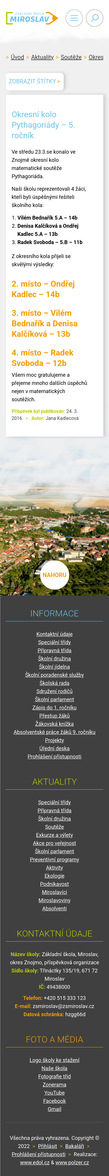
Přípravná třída (54, 650)
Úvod (17, 57)
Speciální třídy (54, 642)
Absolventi (54, 908)
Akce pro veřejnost (54, 843)
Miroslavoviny (55, 900)
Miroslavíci (54, 892)
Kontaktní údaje (54, 634)
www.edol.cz (35, 1162)
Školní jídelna (54, 667)
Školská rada (54, 683)
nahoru (55, 575)
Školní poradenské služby (54, 675)
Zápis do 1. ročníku (54, 707)
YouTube (54, 1093)
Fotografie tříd (54, 1076)
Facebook (54, 1101)
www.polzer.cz (72, 1162)
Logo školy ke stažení (55, 1060)
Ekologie (54, 876)
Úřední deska (54, 748)
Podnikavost (54, 884)
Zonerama (54, 1085)
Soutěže (71, 57)
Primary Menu (74, 18)
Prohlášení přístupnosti (54, 756)
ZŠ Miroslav (32, 18)
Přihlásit (47, 1146)
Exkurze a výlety (54, 835)
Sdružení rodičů (54, 691)
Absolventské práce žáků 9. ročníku (55, 732)
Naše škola (54, 1068)
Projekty (54, 740)
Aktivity (54, 868)
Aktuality (42, 57)
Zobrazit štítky (32, 81)
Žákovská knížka (54, 724)
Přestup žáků (54, 716)
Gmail (54, 1109)
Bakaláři (74, 1146)
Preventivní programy (54, 859)
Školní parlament (54, 699)
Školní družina (54, 659)
